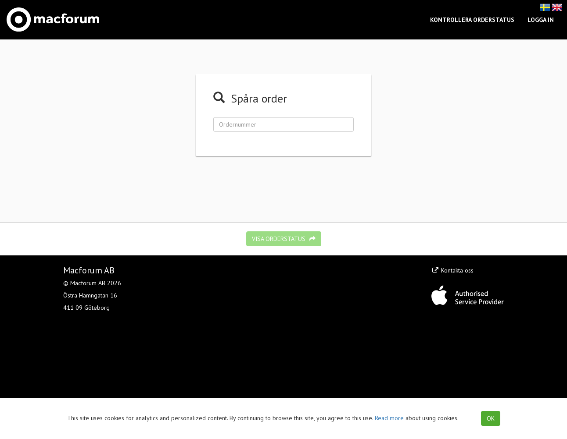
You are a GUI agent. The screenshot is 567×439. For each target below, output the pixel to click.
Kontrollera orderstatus (472, 20)
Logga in (541, 20)
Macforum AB (89, 270)
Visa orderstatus (284, 239)
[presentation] (283, 184)
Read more (389, 418)
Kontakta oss (452, 270)
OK (491, 418)
